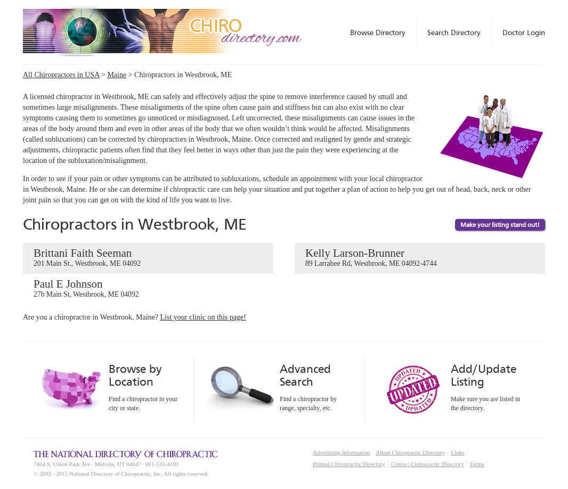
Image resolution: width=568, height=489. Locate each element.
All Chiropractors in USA (61, 75)
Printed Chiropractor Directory (349, 464)
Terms (476, 464)
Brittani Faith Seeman (148, 258)
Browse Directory (377, 32)
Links (457, 452)
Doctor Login (523, 32)
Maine (116, 75)
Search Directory (454, 32)
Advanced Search (305, 375)
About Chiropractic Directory (410, 452)
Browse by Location (135, 375)
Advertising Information (341, 452)
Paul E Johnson (148, 289)
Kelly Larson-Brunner (419, 258)
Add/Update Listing (483, 375)
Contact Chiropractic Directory (427, 464)
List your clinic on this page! (203, 317)
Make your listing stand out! (500, 225)
